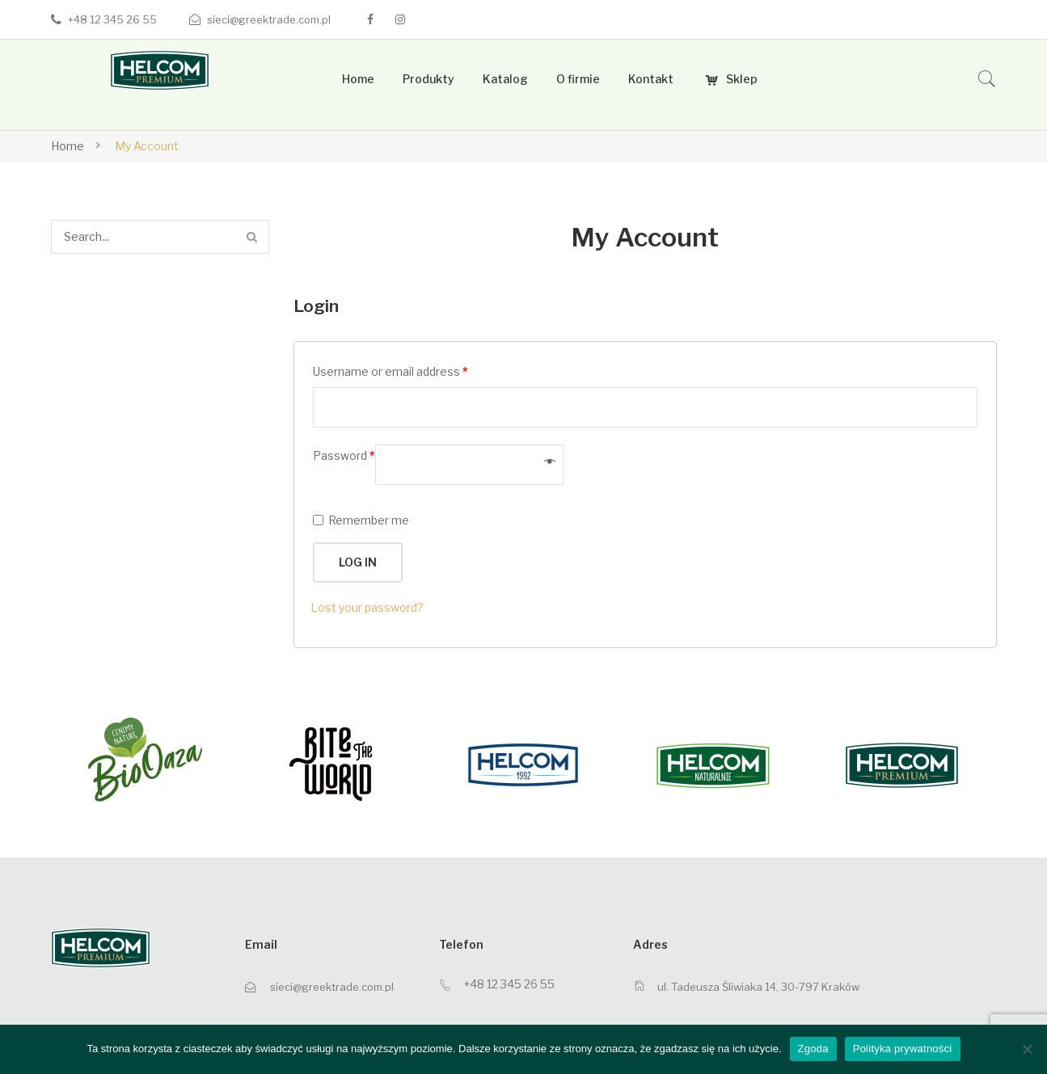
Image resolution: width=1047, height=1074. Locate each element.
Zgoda (813, 1048)
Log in (358, 562)
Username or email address (390, 371)
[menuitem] (358, 79)
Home (67, 146)
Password (344, 455)
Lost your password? (367, 607)
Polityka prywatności (902, 1048)
